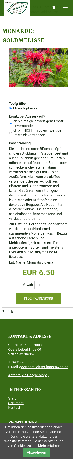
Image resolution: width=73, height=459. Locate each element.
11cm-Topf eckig (25, 108)
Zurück (7, 312)
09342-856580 (23, 362)
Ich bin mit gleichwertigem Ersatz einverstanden (38, 123)
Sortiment (16, 403)
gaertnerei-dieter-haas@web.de (43, 367)
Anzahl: (28, 284)
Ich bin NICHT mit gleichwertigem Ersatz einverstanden (38, 132)
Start (12, 398)
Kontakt (14, 408)
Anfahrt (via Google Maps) (28, 375)
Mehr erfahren (49, 446)
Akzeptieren (36, 452)
